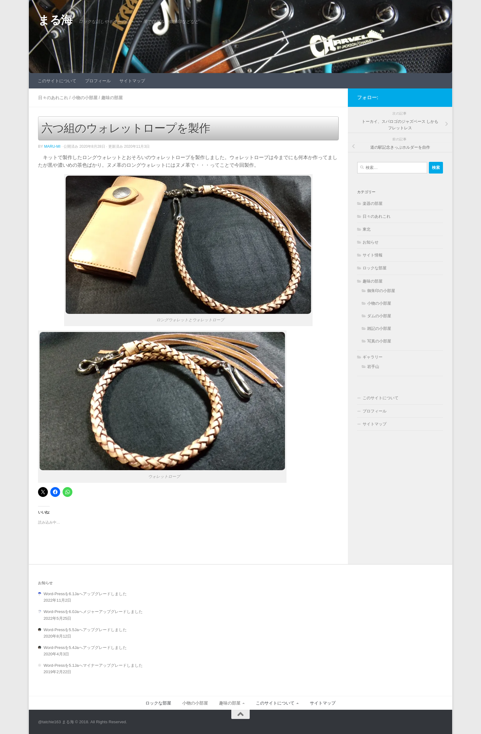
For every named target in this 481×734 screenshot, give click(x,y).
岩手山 (373, 366)
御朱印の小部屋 (381, 290)
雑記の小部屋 (379, 328)
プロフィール (98, 80)
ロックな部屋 (375, 268)
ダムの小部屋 (379, 316)
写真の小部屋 (379, 341)
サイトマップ (132, 80)
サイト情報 (373, 255)
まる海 (55, 20)
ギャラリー (373, 357)
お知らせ (371, 242)
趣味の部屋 (112, 97)
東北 (367, 229)
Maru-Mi (52, 146)
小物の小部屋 (85, 97)
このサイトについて (57, 80)
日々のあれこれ (53, 97)
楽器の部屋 (373, 203)
